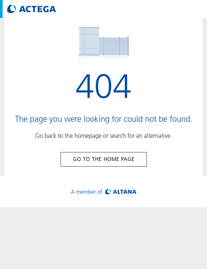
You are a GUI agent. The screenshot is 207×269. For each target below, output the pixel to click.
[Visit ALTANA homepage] (103, 191)
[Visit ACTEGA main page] (31, 9)
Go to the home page (104, 159)
